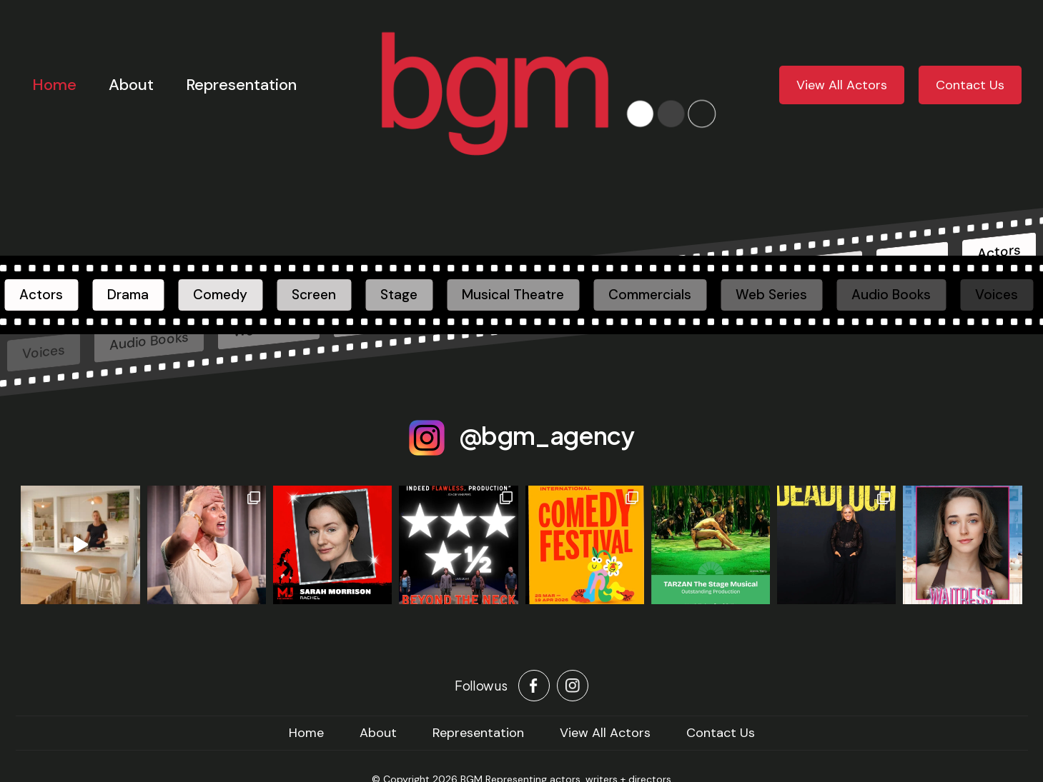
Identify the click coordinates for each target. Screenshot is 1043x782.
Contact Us (970, 85)
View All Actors (841, 85)
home (306, 732)
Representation (241, 84)
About (131, 84)
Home (54, 84)
